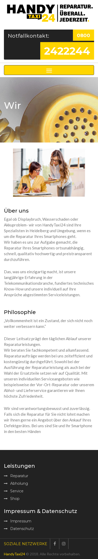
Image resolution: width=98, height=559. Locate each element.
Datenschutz (19, 528)
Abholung (16, 483)
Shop (12, 498)
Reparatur (16, 476)
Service (14, 491)
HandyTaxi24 (14, 554)
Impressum (17, 521)
